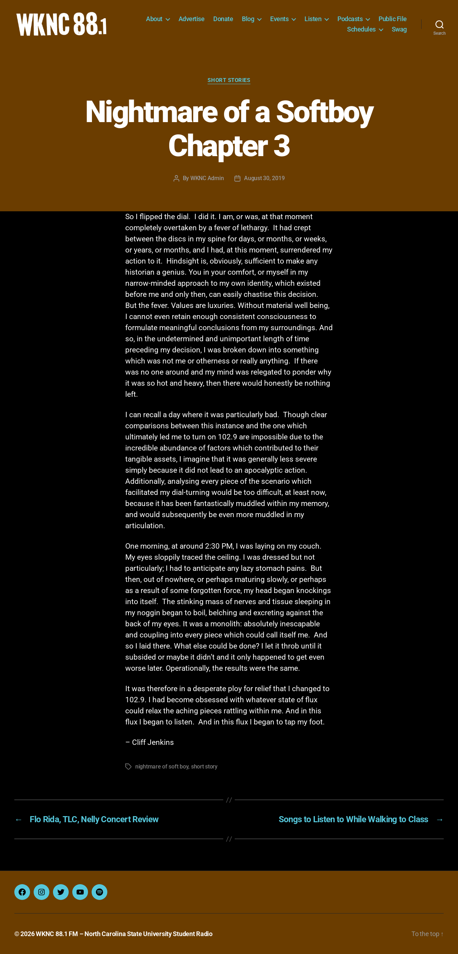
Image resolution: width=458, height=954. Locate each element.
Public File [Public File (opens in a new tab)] (393, 19)
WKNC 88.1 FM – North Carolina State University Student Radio (124, 934)
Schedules (361, 29)
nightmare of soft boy (161, 766)
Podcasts (349, 19)
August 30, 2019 (264, 178)
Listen (312, 19)
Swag (399, 29)
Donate (223, 19)
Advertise (192, 19)
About (154, 19)
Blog (248, 19)
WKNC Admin (207, 178)
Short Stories (229, 80)
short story (204, 766)
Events (279, 19)
